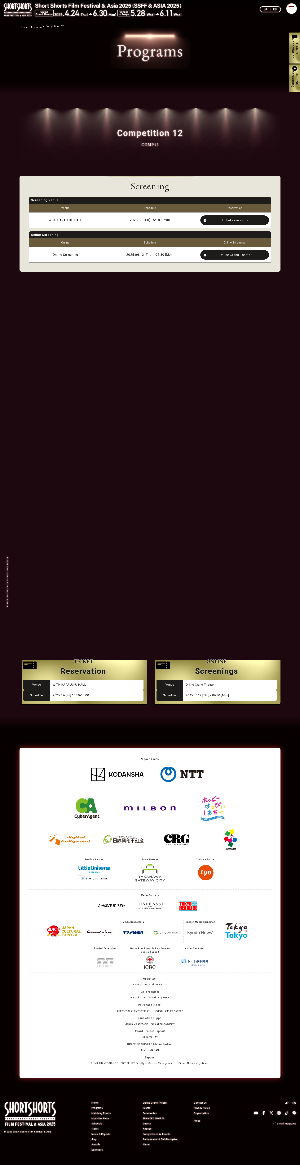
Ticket (95, 1133)
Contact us (200, 1107)
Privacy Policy (202, 1112)
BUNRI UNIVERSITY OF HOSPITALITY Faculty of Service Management (131, 1067)
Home (95, 1107)
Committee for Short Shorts (150, 989)
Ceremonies (150, 1117)
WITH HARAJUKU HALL (65, 220)
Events (147, 1112)
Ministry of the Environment (133, 1015)
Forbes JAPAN (150, 1054)
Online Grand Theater (235, 256)
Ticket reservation (235, 220)
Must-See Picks (100, 1123)
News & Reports (101, 1138)
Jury (93, 1143)
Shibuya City (150, 1041)
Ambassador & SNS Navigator (161, 1143)
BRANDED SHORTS (154, 1123)
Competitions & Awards (157, 1138)
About (146, 1148)
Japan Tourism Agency (170, 1015)
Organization (201, 1117)
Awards (96, 1148)
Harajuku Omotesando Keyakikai (150, 1002)
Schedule (97, 1128)
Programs (97, 1112)
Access (147, 1133)
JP (266, 9)
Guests (147, 1128)
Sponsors (97, 1154)
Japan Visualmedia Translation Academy (150, 1028)
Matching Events (101, 1117)
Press (197, 1125)
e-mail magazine (286, 1128)
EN (275, 9)
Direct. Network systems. (197, 1067)
